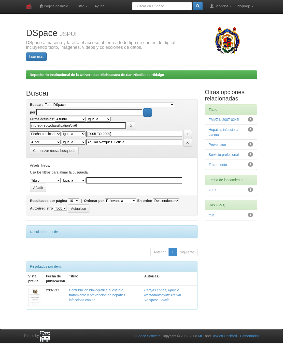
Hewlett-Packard (224, 336)
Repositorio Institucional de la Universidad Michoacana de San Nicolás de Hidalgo (97, 75)
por (33, 112)
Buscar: (36, 105)
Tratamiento (218, 165)
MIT (201, 336)
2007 (212, 190)
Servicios (221, 6)
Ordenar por (94, 201)
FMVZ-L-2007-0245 (224, 120)
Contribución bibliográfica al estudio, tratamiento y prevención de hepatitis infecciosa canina (97, 295)
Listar (81, 6)
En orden (144, 201)
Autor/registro (41, 208)
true (212, 215)
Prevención (217, 145)
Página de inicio (53, 6)
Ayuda (99, 6)
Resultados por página (48, 201)
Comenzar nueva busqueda (54, 151)
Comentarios (249, 336)
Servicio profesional (224, 155)
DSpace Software (147, 336)
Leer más (36, 57)
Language (244, 6)
